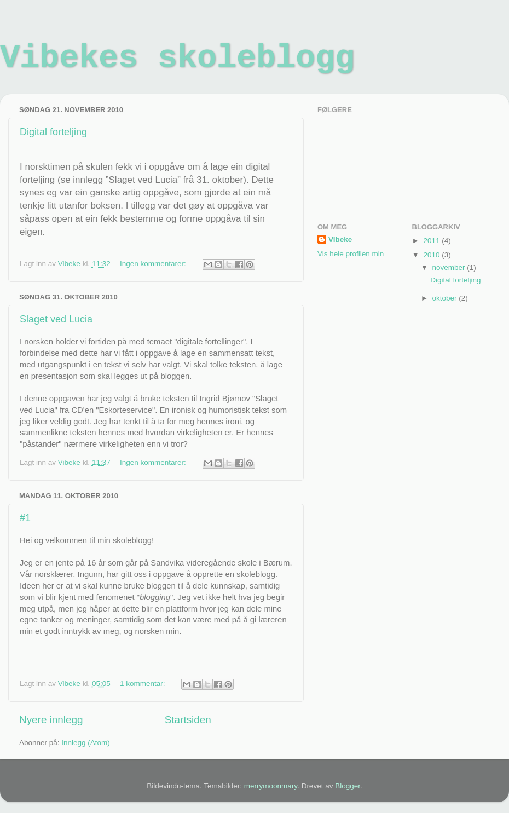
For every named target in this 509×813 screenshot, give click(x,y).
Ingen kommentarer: (154, 264)
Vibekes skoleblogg (177, 58)
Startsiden (188, 719)
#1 (25, 517)
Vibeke (340, 239)
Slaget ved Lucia (56, 319)
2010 (432, 255)
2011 (432, 241)
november (449, 267)
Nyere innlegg (51, 719)
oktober (445, 298)
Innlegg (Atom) (85, 743)
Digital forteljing (53, 131)
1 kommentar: (143, 683)
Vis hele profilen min (350, 254)
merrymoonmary (270, 786)
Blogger (347, 786)
